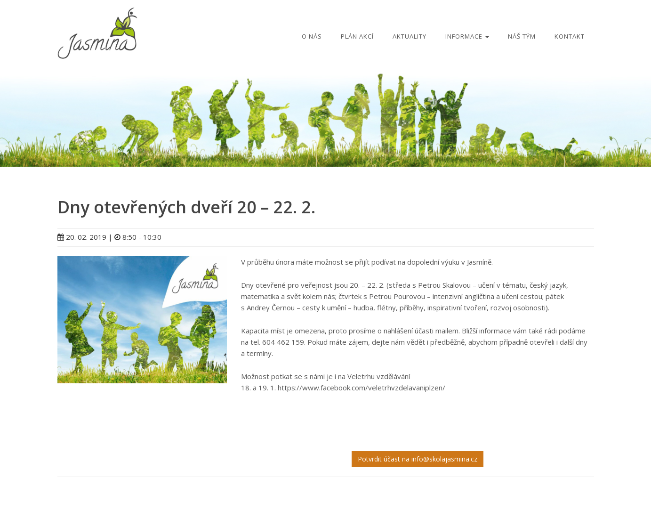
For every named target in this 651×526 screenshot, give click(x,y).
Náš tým (522, 36)
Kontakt (570, 36)
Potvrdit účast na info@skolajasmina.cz (417, 458)
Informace (467, 36)
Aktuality (409, 36)
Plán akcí (357, 36)
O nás (312, 36)
